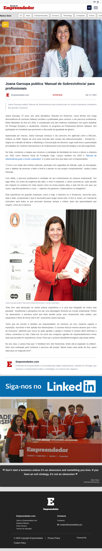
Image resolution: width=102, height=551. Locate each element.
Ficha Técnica (21, 526)
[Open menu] (96, 7)
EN (94, 2)
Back (5, 24)
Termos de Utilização (24, 529)
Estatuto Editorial (22, 523)
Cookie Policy (20, 543)
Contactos (61, 520)
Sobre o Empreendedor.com (26, 520)
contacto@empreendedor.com (71, 524)
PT (98, 2)
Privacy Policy (54, 538)
